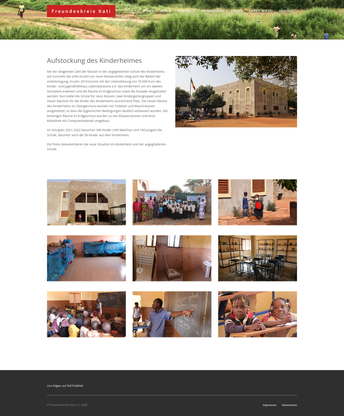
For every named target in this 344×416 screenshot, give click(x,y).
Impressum (269, 405)
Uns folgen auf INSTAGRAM (65, 386)
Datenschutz (289, 405)
